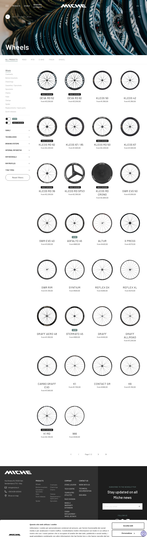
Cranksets (9, 74)
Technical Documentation (85, 490)
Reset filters (17, 177)
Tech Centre (70, 489)
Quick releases (10, 112)
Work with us (84, 485)
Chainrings (9, 82)
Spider (7, 104)
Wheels (8, 70)
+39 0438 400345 (14, 491)
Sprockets (9, 89)
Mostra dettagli (36, 532)
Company (68, 481)
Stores (27, 6)
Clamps (8, 100)
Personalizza (128, 520)
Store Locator (70, 485)
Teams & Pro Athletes (69, 494)
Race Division (70, 499)
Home (14, 17)
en (139, 6)
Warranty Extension (37, 6)
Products (16, 6)
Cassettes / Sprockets (13, 85)
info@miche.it (13, 487)
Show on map (13, 496)
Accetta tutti (128, 513)
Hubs (7, 97)
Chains (7, 93)
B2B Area (82, 495)
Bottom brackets (11, 78)
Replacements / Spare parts (15, 108)
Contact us (83, 481)
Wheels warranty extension (69, 505)
